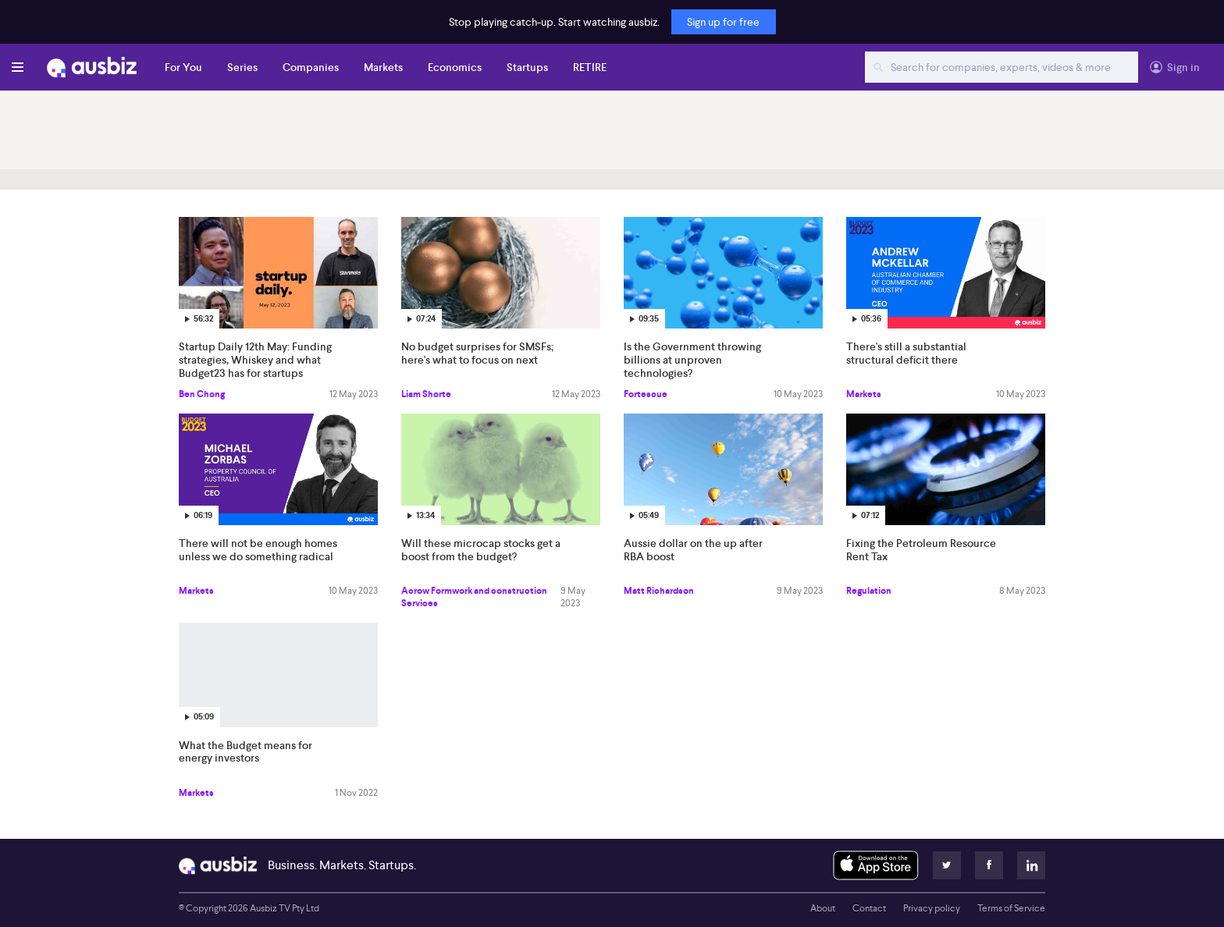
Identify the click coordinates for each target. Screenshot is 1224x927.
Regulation (868, 590)
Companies (311, 67)
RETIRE (590, 67)
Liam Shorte (426, 394)
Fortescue (645, 394)
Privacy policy (931, 908)
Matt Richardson (659, 590)
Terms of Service (1011, 908)
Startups (527, 67)
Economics (455, 67)
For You (183, 67)
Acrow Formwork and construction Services (474, 596)
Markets (383, 67)
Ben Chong (202, 394)
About (822, 908)
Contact (869, 908)
